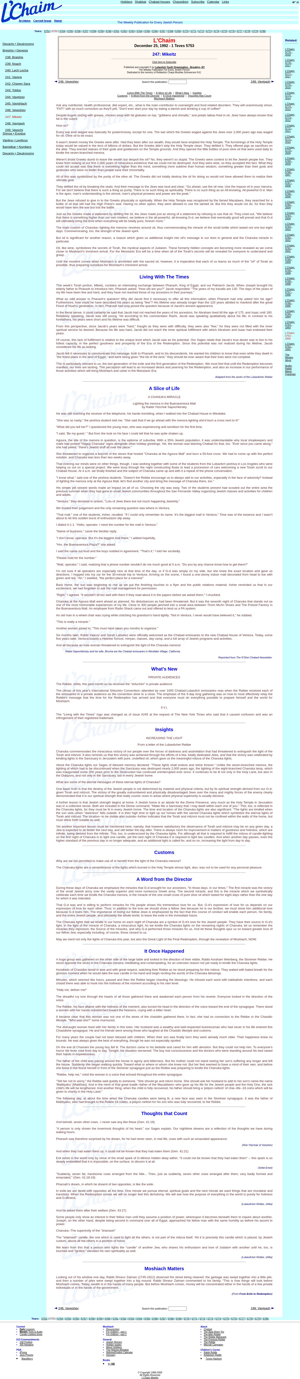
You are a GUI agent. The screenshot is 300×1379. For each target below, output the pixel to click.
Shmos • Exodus (14, 133)
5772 (201, 31)
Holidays (126, 2)
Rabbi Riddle (210, 1352)
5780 (263, 31)
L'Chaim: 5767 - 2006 (290, 183)
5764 (139, 31)
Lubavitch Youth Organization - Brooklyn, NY (180, 67)
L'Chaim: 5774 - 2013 (290, 106)
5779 (255, 31)
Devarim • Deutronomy (18, 44)
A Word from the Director (145, 95)
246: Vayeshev (15, 110)
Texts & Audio (31, 1332)
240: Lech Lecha (16, 70)
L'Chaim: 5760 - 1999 (290, 259)
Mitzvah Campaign (213, 1344)
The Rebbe (209, 1342)
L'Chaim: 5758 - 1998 (290, 281)
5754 (62, 31)
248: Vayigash (15, 123)
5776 (232, 31)
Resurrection (113, 1329)
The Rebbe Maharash (215, 1337)
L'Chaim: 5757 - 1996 (290, 292)
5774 (216, 31)
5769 (178, 31)
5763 (132, 31)
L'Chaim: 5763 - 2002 (290, 226)
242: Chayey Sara (17, 83)
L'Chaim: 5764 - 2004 (290, 216)
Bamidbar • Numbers (17, 147)
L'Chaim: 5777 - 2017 (290, 73)
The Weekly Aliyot (289, 357)
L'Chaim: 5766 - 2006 (290, 194)
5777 (239, 31)
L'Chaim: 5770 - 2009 (290, 150)
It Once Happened (173, 95)
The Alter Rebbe (212, 1334)
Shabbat (140, 2)
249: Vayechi (14, 130)
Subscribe (198, 2)
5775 (224, 31)
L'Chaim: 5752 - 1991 (290, 346)
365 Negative (26, 1344)
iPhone (23, 1352)
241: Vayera (13, 77)
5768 (170, 31)
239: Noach (13, 64)
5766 (155, 31)
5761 (116, 31)
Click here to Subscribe (164, 62)
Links (225, 2)
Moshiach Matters (164, 98)
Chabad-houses (159, 2)
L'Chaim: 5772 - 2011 (290, 128)
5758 (93, 31)
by (111, 1364)
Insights (197, 92)
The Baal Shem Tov (214, 1332)
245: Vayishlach (16, 103)
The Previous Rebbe (214, 1339)
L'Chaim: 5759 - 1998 (290, 270)
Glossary (110, 1355)
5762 (124, 31)
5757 (85, 31)
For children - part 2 (116, 1334)
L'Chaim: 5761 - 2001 (290, 248)
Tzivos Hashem (214, 1358)
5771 (193, 31)
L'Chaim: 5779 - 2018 (290, 52)
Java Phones (26, 1355)
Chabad (208, 1329)
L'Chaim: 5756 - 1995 (290, 303)
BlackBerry (27, 1358)
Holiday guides (114, 1344)
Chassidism (180, 2)
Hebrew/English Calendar (119, 1352)
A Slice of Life (164, 92)
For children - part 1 (116, 1332)
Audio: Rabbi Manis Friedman (290, 370)
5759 (101, 31)
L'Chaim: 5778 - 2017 (290, 62)
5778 (247, 31)
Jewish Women (114, 1342)
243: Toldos (13, 90)
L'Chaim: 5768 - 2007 (290, 172)
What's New (182, 92)
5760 (108, 31)
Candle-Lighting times (31, 1334)
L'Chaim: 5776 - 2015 (290, 84)
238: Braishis (14, 57)
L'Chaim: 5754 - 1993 (290, 325)
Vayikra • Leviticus (15, 140)
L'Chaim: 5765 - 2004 (290, 205)
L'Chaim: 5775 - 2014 (290, 95)
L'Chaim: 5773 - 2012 (290, 117)
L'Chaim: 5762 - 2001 (290, 237)
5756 (77, 31)
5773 (209, 31)
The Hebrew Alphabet (117, 1350)
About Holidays (114, 1347)
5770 (185, 31)
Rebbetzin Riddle (213, 1355)
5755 (70, 31)
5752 (47, 31)
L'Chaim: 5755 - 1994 (290, 314)
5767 (162, 31)
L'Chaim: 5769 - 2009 (290, 161)
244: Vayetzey (15, 97)
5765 (147, 31)
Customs (122, 95)
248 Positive (26, 1342)
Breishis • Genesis (15, 50)
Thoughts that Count (199, 95)
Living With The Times (140, 92)
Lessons (27, 1329)
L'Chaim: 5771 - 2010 (290, 139)
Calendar (213, 2)
